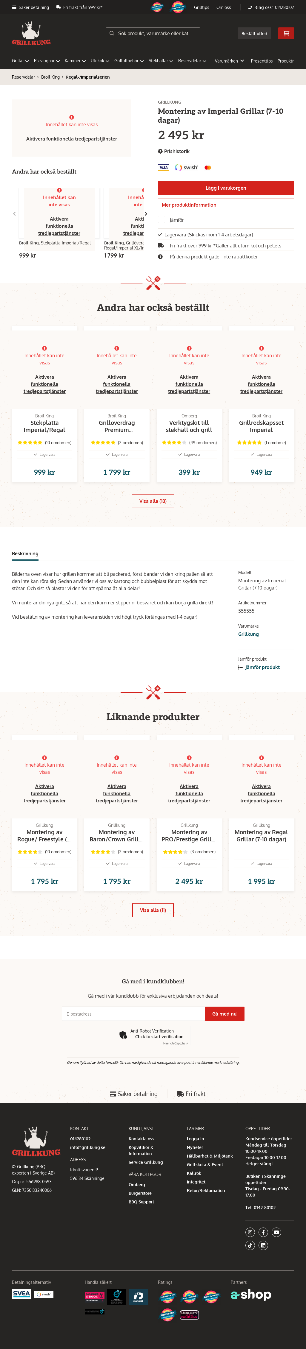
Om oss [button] (223, 7)
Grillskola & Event (205, 1164)
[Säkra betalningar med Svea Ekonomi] (21, 1293)
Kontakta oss (141, 1138)
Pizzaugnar (47, 60)
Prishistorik (174, 151)
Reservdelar (192, 60)
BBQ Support (141, 1201)
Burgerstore (140, 1193)
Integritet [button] (196, 1181)
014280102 (284, 7)
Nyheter (195, 1147)
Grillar (20, 60)
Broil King (50, 76)
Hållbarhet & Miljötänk (210, 1155)
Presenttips (262, 60)
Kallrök (194, 1173)
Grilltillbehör (129, 60)
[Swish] (43, 1294)
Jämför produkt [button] (259, 680)
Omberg (137, 1184)
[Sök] (153, 33)
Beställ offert (254, 33)
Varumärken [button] (229, 60)
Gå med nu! (227, 1014)
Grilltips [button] (201, 7)
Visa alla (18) (153, 514)
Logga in (195, 1138)
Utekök (100, 60)
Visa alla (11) (153, 933)
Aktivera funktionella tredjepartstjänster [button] (71, 139)
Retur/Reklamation (206, 1190)
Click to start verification (159, 1036)
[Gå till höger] (146, 214)
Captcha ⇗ (175, 1043)
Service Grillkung (146, 1162)
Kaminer (75, 60)
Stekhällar (161, 60)
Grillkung (248, 647)
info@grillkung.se (87, 1147)
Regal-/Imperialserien (88, 76)
